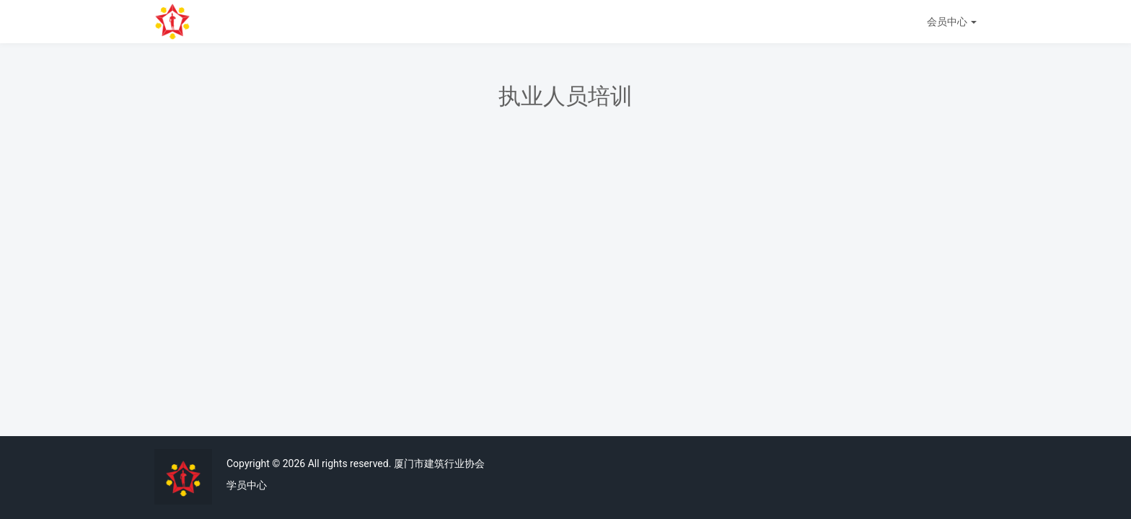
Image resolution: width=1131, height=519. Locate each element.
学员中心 (246, 485)
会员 (952, 21)
